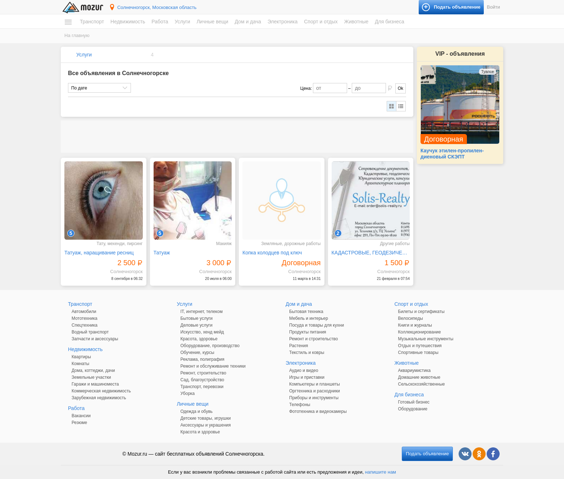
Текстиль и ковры (306, 352)
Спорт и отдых (321, 21)
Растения (298, 345)
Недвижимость (127, 21)
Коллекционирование (419, 332)
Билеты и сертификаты (421, 311)
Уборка (188, 393)
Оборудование (413, 408)
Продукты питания (307, 332)
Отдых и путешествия (420, 345)
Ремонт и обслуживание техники (213, 366)
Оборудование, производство (210, 345)
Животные (356, 21)
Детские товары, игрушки (206, 418)
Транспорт (92, 21)
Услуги (182, 21)
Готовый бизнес (414, 402)
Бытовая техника (306, 311)
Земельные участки (91, 377)
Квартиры (81, 356)
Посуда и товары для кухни (316, 325)
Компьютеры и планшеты (314, 384)
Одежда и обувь (197, 411)
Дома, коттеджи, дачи (93, 370)
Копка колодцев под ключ (272, 252)
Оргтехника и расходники (314, 390)
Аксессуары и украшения (206, 425)
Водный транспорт (90, 332)
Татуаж (162, 252)
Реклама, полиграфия (202, 359)
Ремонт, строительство (203, 373)
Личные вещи (212, 21)
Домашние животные (419, 377)
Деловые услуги (197, 325)
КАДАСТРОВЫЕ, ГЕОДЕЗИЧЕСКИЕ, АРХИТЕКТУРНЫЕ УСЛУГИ (371, 252)
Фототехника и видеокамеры (318, 411)
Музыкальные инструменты (426, 338)
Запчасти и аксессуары (95, 338)
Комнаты (80, 363)
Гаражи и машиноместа (95, 384)
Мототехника (84, 318)
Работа (159, 21)
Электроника (283, 21)
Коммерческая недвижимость (101, 390)
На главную (77, 35)
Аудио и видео (303, 370)
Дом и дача (248, 21)
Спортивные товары (418, 352)
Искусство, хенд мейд (202, 332)
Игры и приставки (306, 377)
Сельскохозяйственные (421, 384)
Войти (493, 7)
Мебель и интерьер (308, 318)
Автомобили (84, 311)
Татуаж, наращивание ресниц (99, 252)
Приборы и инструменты (313, 397)
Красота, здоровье (199, 338)
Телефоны (299, 404)
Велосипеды (410, 318)
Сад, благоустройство (202, 379)
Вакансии (81, 415)
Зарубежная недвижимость (99, 397)
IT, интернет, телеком (202, 311)
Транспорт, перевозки (202, 386)
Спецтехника (84, 325)
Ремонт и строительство (313, 338)
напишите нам (380, 472)
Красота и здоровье (200, 431)
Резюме (79, 422)
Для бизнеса (389, 21)
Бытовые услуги (197, 318)
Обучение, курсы (197, 352)
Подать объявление (427, 453)
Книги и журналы (415, 325)
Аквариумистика (414, 370)
